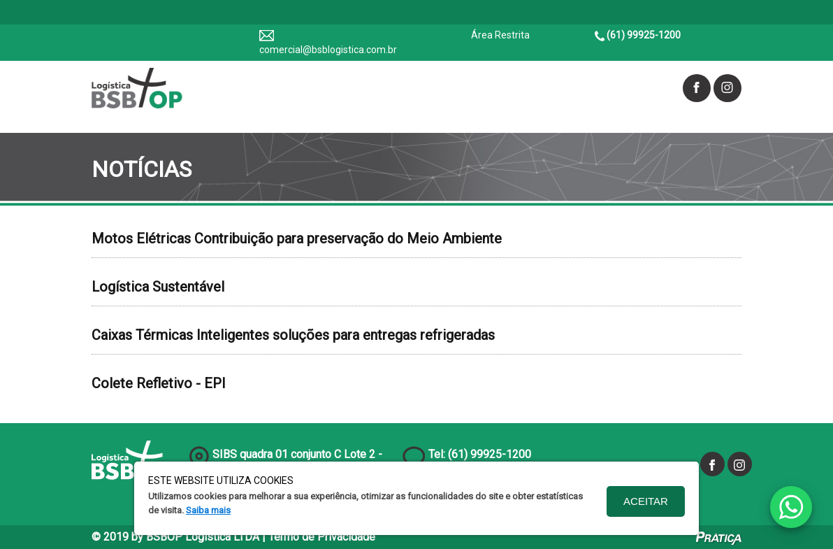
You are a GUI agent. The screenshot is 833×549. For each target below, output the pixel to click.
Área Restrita (500, 35)
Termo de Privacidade (321, 536)
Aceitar (645, 501)
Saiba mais (208, 510)
